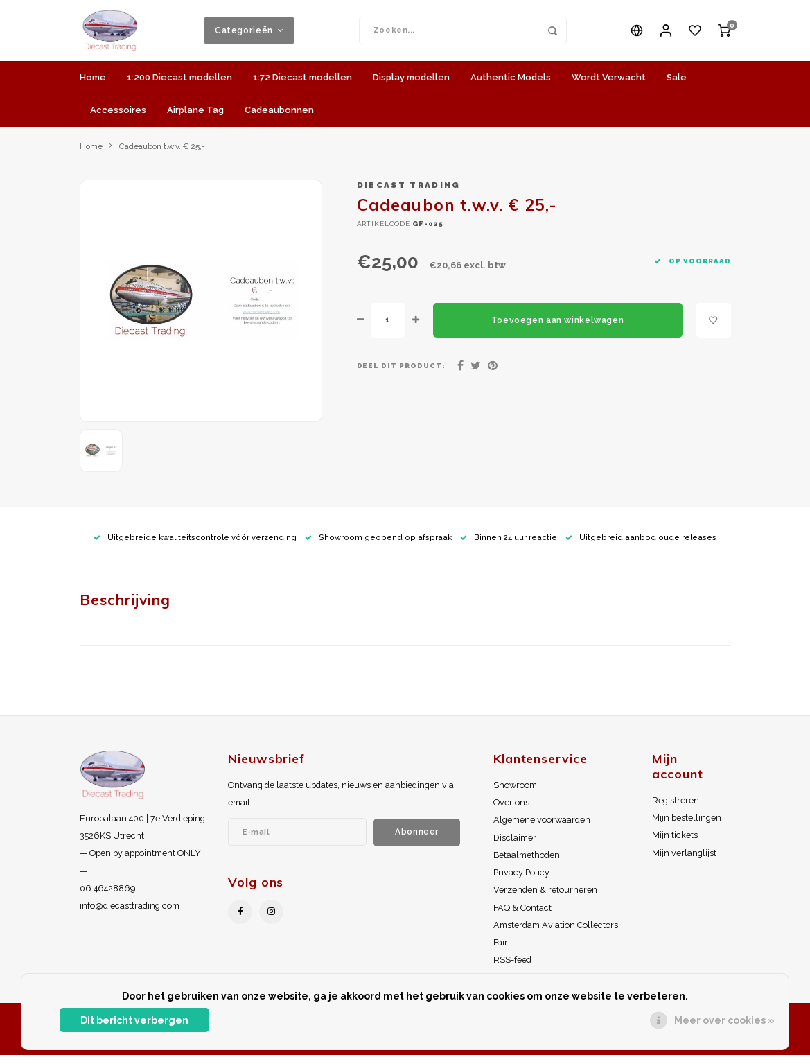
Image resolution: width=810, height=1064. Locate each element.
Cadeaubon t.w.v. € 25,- (162, 154)
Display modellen (411, 85)
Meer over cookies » (724, 1020)
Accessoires (118, 118)
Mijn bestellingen (686, 826)
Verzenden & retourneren (545, 898)
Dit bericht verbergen (134, 1020)
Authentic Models (510, 85)
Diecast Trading (409, 194)
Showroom (515, 793)
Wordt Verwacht (609, 85)
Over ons (511, 811)
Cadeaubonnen (279, 118)
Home (93, 85)
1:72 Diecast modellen (302, 85)
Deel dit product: (401, 374)
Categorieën (249, 34)
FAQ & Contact (522, 916)
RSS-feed (512, 968)
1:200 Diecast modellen (179, 85)
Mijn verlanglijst (684, 861)
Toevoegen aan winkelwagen (557, 328)
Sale (677, 85)
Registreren (675, 808)
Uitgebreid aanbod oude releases (640, 546)
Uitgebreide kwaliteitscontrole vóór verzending (195, 546)
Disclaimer (514, 846)
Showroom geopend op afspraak (378, 546)
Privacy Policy (521, 881)
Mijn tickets (675, 844)
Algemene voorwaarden (541, 828)
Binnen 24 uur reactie (508, 546)
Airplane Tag (195, 118)
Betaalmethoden (526, 863)
